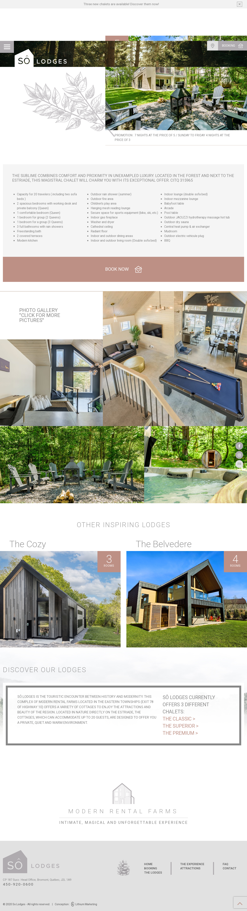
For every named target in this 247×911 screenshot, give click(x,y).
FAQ (225, 864)
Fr (238, 466)
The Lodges (153, 873)
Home (148, 864)
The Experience (192, 864)
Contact (229, 868)
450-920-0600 (18, 884)
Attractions (190, 868)
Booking (150, 868)
